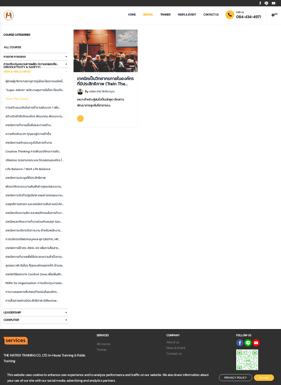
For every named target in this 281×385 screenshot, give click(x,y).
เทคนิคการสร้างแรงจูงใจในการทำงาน (28, 142)
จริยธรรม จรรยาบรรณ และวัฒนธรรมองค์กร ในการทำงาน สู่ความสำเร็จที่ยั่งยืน (34, 160)
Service (148, 15)
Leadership (12, 312)
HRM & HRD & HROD (17, 71)
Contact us (210, 15)
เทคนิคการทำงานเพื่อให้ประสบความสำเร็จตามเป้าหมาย (33, 257)
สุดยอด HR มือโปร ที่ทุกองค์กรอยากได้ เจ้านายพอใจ (33, 265)
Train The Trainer (17, 99)
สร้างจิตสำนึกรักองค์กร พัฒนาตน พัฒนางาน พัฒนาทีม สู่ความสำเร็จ (33, 116)
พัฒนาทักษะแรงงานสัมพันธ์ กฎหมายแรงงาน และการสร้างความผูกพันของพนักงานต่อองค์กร (33, 186)
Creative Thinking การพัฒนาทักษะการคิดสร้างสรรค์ (32, 151)
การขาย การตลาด (15, 56)
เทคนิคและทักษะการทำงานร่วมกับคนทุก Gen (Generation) (32, 221)
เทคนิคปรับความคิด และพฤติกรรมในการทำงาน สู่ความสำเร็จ (34, 213)
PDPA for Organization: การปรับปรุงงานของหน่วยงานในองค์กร (34, 283)
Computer (11, 320)
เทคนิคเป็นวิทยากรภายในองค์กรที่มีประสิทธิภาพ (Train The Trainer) (105, 81)
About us (172, 342)
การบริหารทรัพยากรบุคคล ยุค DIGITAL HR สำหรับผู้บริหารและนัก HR (31, 239)
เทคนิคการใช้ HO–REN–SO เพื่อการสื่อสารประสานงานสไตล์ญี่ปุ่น (31, 248)
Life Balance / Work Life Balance (27, 169)
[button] (274, 15)
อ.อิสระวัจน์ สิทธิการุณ (101, 91)
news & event (187, 15)
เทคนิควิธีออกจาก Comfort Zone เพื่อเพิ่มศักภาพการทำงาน (33, 274)
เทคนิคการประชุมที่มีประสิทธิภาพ (25, 177)
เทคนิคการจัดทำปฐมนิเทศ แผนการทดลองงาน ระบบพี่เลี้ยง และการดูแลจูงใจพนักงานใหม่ (33, 195)
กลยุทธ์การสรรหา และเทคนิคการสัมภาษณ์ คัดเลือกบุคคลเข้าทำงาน (33, 204)
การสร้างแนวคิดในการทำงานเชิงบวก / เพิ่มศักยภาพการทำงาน (32, 107)
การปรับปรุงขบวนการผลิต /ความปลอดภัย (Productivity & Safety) (30, 65)
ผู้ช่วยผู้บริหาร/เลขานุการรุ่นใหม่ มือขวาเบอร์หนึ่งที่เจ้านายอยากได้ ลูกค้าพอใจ (34, 81)
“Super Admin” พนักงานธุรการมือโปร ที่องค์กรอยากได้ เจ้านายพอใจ (34, 90)
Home (131, 15)
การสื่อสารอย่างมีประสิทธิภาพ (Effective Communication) (31, 300)
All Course (12, 47)
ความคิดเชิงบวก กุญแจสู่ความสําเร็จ (28, 134)
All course (103, 343)
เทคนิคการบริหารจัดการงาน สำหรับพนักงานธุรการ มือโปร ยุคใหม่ (32, 230)
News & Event (175, 347)
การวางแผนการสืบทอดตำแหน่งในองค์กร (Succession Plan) (31, 292)
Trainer (165, 15)
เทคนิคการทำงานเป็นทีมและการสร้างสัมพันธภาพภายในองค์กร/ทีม (28, 125)
